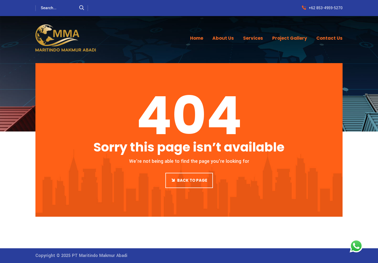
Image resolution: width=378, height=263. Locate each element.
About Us (223, 38)
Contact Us (329, 38)
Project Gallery (289, 38)
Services (253, 38)
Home (196, 38)
